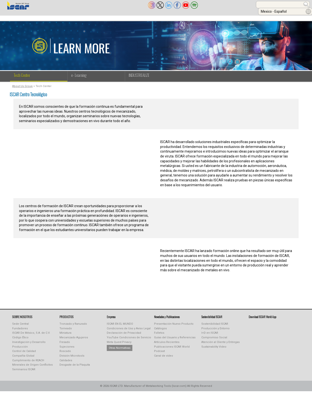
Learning (167, 18)
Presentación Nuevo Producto (174, 327)
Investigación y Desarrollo (29, 345)
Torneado (65, 331)
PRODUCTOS (59, 18)
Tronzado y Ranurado (73, 327)
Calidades (65, 363)
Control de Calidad (24, 354)
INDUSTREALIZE (95, 18)
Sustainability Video (213, 350)
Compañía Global (23, 359)
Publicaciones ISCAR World (172, 350)
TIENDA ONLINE (200, 18)
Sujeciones (66, 350)
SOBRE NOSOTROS (21, 18)
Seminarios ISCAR (23, 372)
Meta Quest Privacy (119, 345)
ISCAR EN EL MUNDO (120, 327)
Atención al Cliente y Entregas (220, 345)
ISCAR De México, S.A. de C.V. (31, 336)
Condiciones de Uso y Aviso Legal (129, 331)
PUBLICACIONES (134, 18)
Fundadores (20, 331)
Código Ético (20, 340)
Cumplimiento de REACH (28, 363)
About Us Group (22, 89)
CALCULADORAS (238, 18)
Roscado (65, 354)
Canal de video (163, 359)
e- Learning (79, 79)
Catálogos (160, 331)
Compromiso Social (214, 340)
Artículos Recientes (166, 345)
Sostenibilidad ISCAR (214, 327)
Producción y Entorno (215, 331)
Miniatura (65, 336)
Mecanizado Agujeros (73, 340)
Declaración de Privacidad (124, 336)
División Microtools (71, 359)
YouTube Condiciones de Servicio (129, 340)
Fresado (64, 345)
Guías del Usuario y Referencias (174, 340)
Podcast (159, 354)
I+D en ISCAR (209, 336)
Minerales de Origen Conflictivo (32, 368)
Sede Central (20, 327)
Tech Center (22, 79)
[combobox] (228, 4)
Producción (20, 350)
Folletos (159, 336)
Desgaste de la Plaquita (74, 368)
